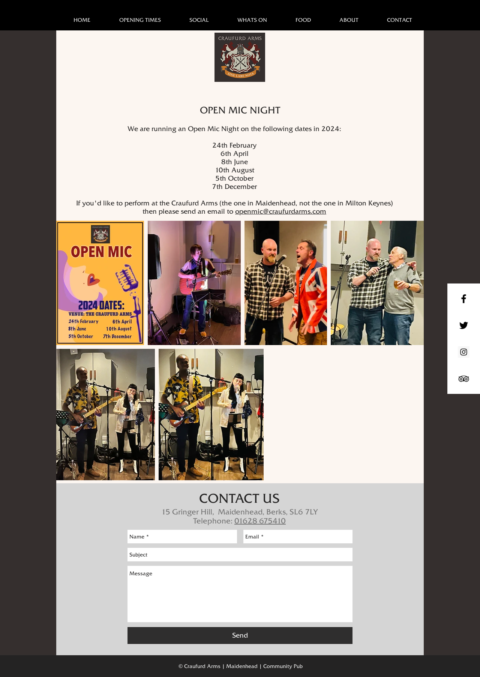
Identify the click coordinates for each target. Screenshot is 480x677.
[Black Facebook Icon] (464, 299)
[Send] (240, 635)
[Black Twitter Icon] (464, 325)
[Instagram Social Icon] (464, 352)
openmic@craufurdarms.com (280, 211)
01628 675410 (260, 520)
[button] (252, 20)
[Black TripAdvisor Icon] (464, 378)
